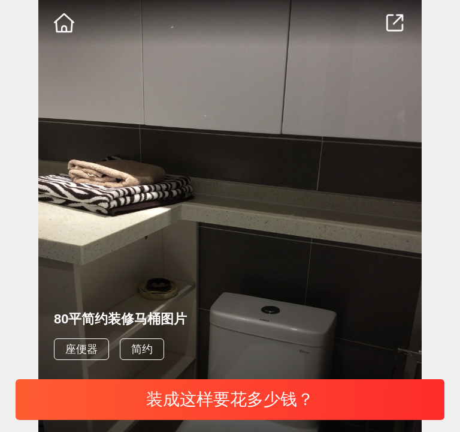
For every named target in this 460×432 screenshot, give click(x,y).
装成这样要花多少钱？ (230, 399)
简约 (142, 349)
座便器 (81, 349)
